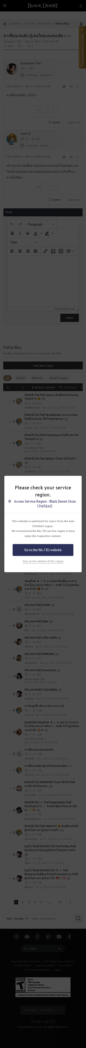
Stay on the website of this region (43, 561)
